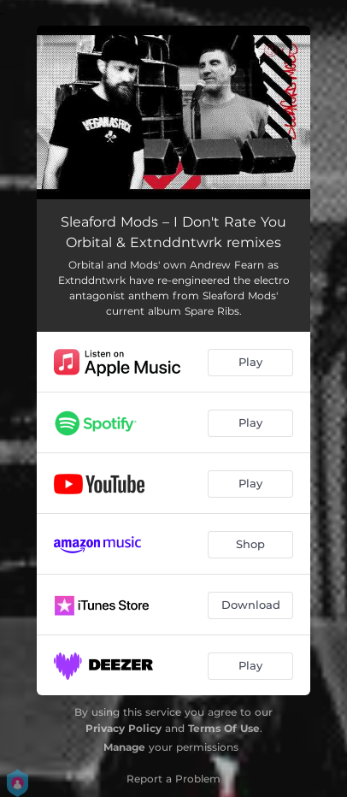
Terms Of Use (224, 728)
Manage (124, 747)
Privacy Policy (123, 728)
